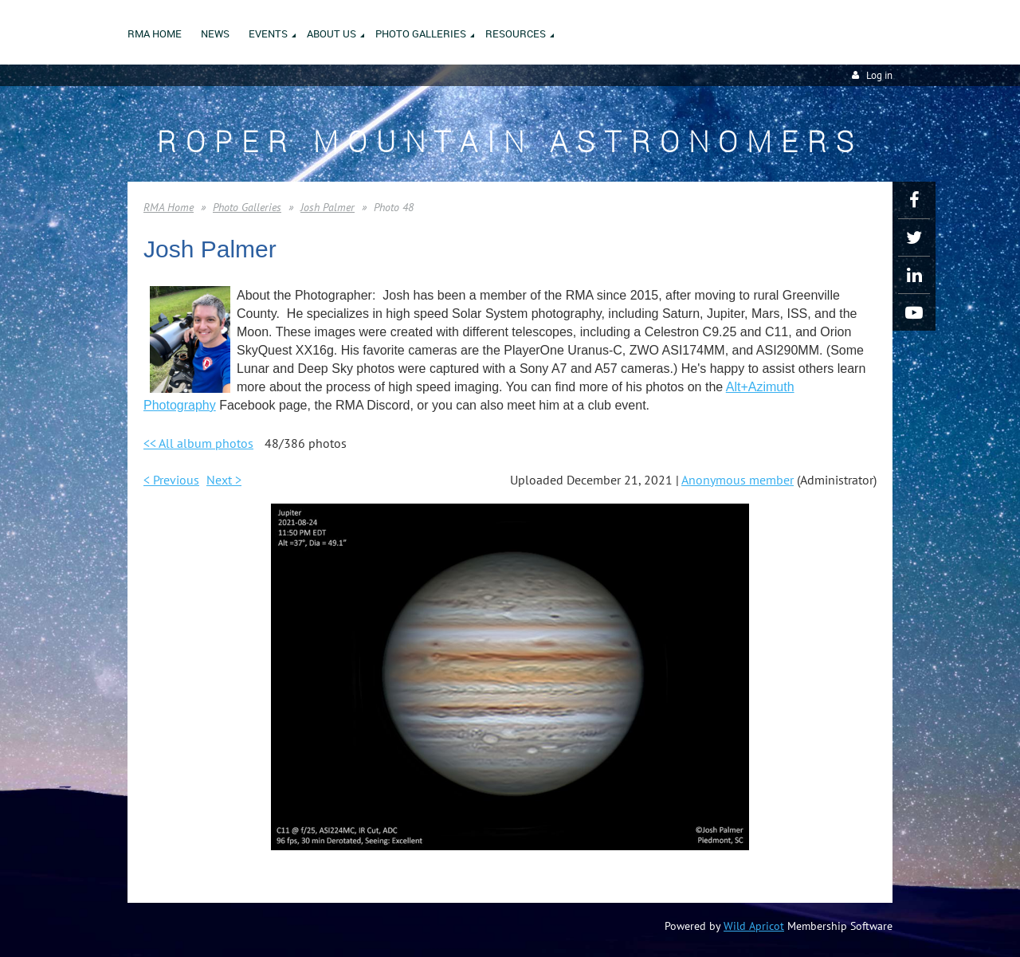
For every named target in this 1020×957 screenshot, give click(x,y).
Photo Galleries (247, 207)
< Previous (171, 480)
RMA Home (168, 207)
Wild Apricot (754, 926)
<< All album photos (198, 443)
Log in (879, 75)
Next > (223, 480)
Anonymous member (737, 480)
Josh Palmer (327, 207)
